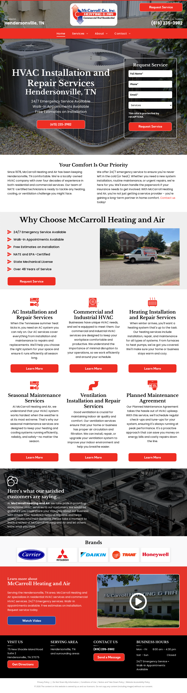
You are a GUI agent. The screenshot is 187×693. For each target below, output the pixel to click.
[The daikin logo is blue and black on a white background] (93, 556)
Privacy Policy (43, 685)
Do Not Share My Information (66, 685)
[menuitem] (61, 33)
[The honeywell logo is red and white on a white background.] (155, 556)
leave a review (17, 523)
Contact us (167, 198)
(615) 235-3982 (167, 23)
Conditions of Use (88, 685)
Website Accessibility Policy (138, 685)
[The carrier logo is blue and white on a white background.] (31, 556)
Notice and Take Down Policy (111, 685)
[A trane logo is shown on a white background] (124, 556)
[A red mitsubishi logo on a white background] (62, 556)
